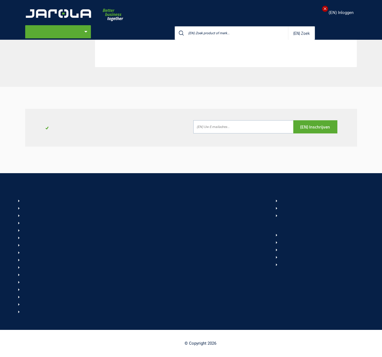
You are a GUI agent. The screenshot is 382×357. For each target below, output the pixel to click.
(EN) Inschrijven (315, 127)
